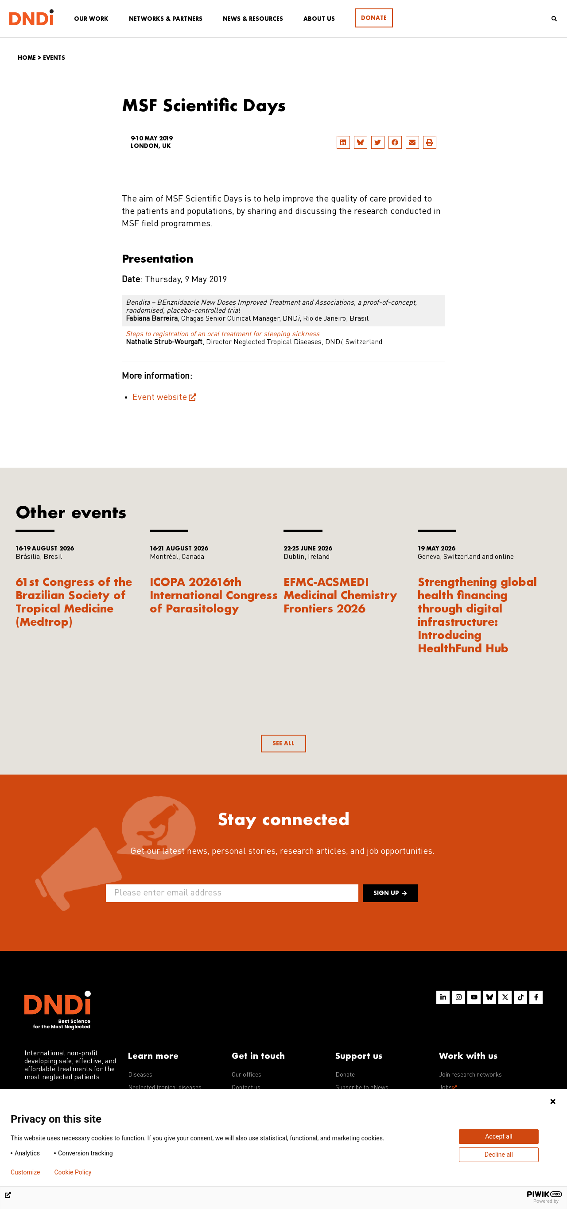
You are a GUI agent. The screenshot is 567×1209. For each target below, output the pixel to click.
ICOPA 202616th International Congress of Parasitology (214, 595)
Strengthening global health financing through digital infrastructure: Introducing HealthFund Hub (477, 615)
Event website (159, 397)
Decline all (499, 1154)
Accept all (499, 1136)
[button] (343, 142)
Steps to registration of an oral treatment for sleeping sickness (222, 334)
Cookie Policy (72, 1172)
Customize (25, 1172)
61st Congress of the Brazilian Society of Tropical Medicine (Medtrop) (74, 601)
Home (27, 57)
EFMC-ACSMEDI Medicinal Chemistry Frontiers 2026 (340, 595)
